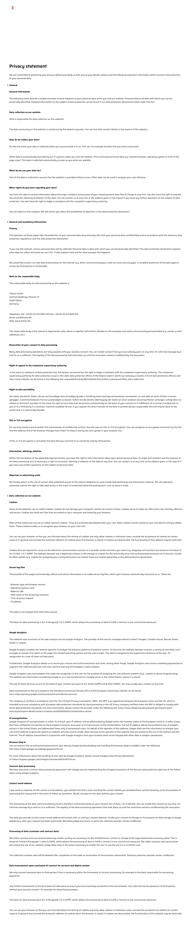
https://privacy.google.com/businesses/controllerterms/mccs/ (46, 694)
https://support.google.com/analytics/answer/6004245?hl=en (44, 759)
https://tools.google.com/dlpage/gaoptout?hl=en (38, 749)
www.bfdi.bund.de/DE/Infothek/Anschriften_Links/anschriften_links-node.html (104, 379)
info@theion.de (23, 317)
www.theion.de (22, 321)
